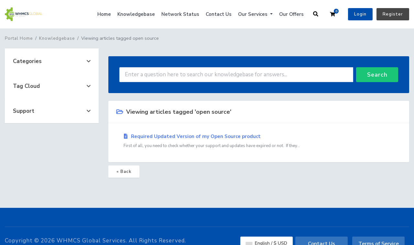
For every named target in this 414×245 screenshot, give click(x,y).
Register (393, 14)
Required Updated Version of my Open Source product (259, 141)
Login (360, 14)
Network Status (180, 14)
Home (104, 14)
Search (377, 75)
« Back (123, 172)
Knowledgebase (136, 14)
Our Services (253, 14)
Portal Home (19, 38)
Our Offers (291, 14)
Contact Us (219, 14)
